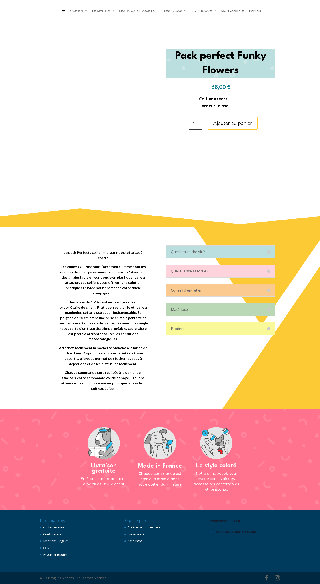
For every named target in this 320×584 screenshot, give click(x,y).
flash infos (135, 541)
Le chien (75, 10)
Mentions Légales (56, 541)
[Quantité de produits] (195, 123)
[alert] (244, 531)
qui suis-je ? (136, 534)
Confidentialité (53, 534)
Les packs (173, 10)
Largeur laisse (213, 106)
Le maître (101, 10)
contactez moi (53, 527)
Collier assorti (213, 99)
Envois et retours (55, 554)
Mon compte (232, 10)
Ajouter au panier (232, 123)
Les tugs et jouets (137, 10)
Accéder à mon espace (144, 527)
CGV (46, 548)
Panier (255, 10)
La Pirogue (202, 10)
